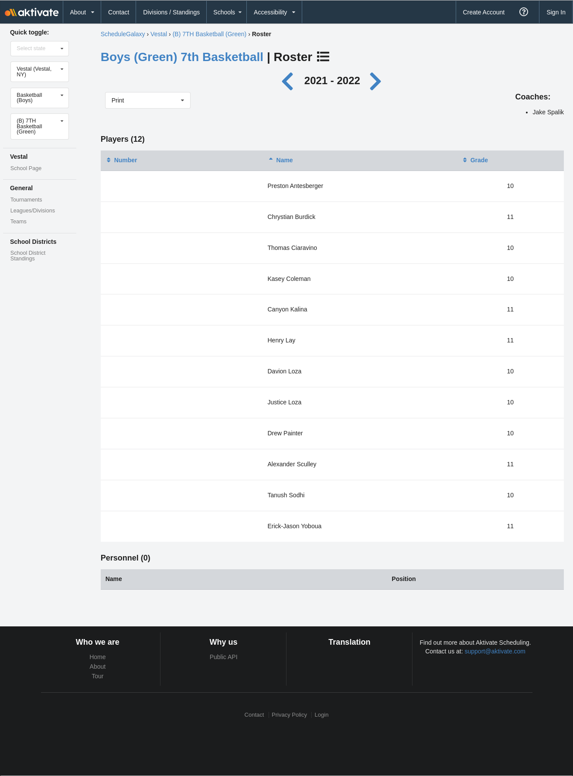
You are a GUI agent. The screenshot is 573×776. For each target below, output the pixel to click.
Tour (97, 676)
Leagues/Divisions (32, 211)
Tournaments (26, 200)
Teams (18, 222)
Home (97, 656)
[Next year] (376, 80)
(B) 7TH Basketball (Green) (210, 34)
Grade (475, 160)
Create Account (484, 12)
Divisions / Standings (171, 12)
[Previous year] (289, 80)
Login (322, 715)
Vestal (158, 34)
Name (280, 160)
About (98, 666)
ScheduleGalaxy (123, 34)
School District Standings (27, 256)
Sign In (556, 12)
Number (121, 160)
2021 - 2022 (332, 80)
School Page (25, 168)
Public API (224, 656)
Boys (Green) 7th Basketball (182, 57)
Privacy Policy (289, 715)
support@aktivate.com (495, 651)
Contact (118, 12)
